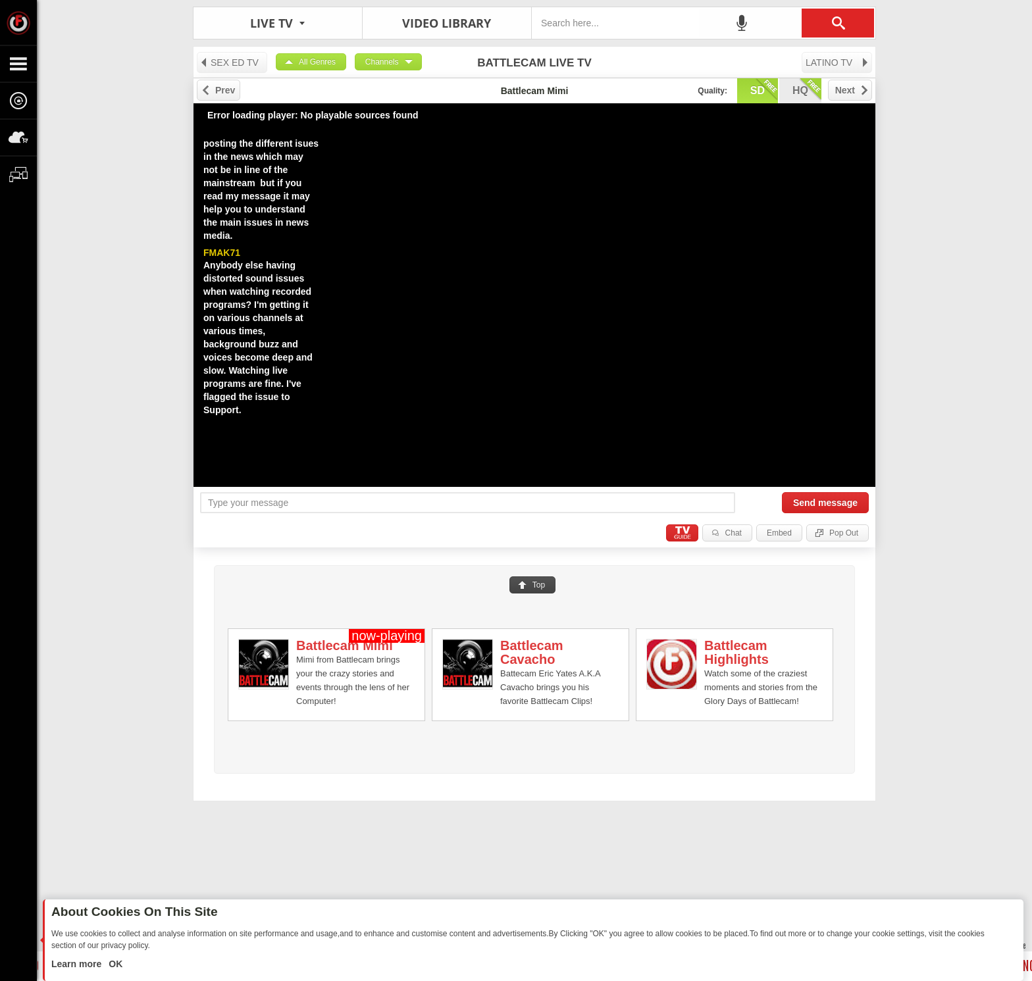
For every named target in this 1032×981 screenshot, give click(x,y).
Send (825, 502)
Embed (779, 533)
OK (114, 964)
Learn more (77, 964)
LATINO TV (837, 62)
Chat (733, 533)
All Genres (317, 61)
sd (764, 89)
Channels (382, 61)
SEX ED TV (229, 62)
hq (806, 89)
